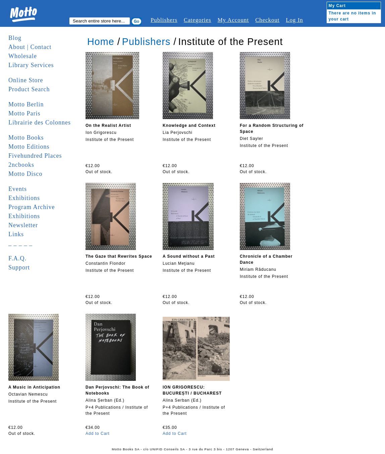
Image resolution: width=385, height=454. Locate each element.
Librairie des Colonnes (39, 122)
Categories (197, 20)
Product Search (29, 89)
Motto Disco (25, 173)
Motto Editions (29, 146)
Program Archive (31, 207)
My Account (233, 20)
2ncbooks (21, 164)
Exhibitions (24, 198)
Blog (14, 38)
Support (19, 267)
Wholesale (22, 56)
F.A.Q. (17, 258)
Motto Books (26, 137)
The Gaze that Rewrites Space (119, 256)
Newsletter (23, 225)
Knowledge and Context (189, 125)
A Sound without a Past (189, 256)
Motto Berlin (26, 104)
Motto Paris (24, 113)
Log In (294, 20)
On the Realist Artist (108, 125)
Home (100, 41)
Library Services (31, 65)
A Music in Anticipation (34, 387)
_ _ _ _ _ (20, 243)
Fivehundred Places (35, 155)
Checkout (267, 20)
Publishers (164, 20)
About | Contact (30, 47)
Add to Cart (98, 433)
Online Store (25, 80)
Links (16, 234)
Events (17, 189)
